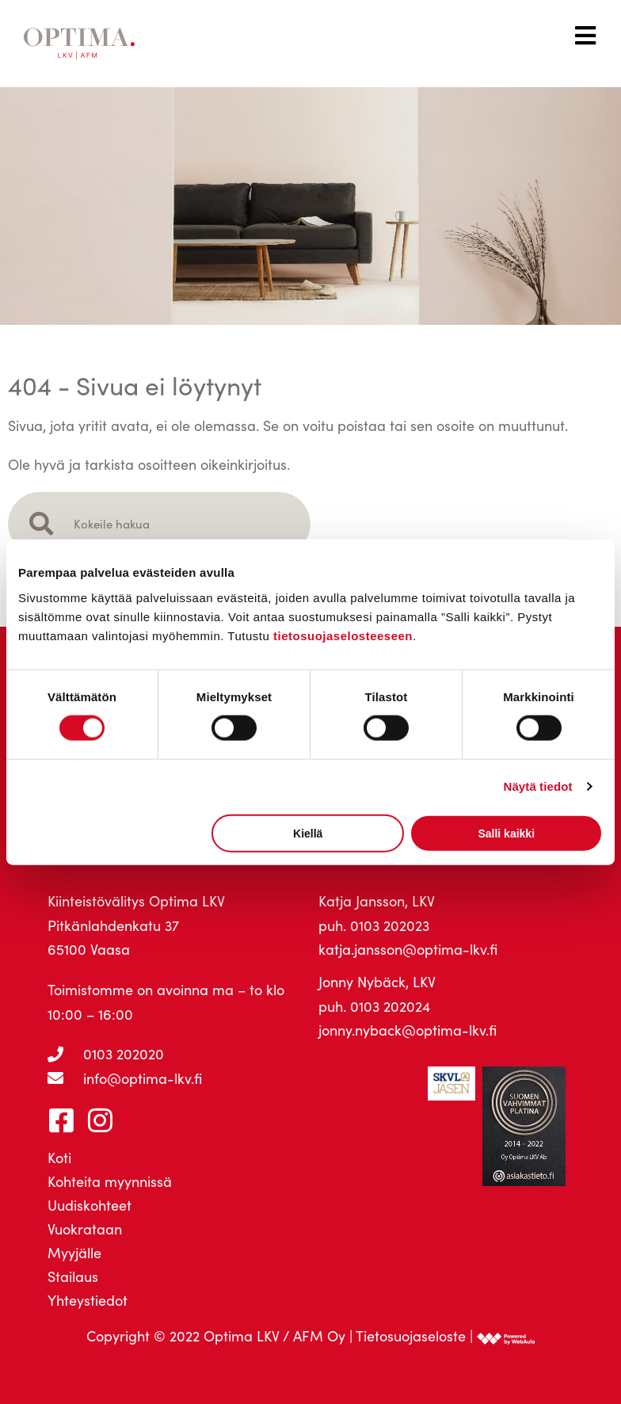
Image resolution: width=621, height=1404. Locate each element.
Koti (59, 1158)
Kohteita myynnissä (110, 1181)
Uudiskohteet (89, 1205)
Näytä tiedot (538, 786)
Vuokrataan (85, 1229)
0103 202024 (390, 1006)
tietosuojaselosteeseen (343, 635)
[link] (506, 1335)
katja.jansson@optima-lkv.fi (407, 949)
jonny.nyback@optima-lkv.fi (407, 1030)
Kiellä (307, 832)
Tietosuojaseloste (411, 1335)
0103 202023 (389, 925)
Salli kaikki (506, 832)
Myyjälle (74, 1253)
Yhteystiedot (88, 1300)
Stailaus (73, 1276)
